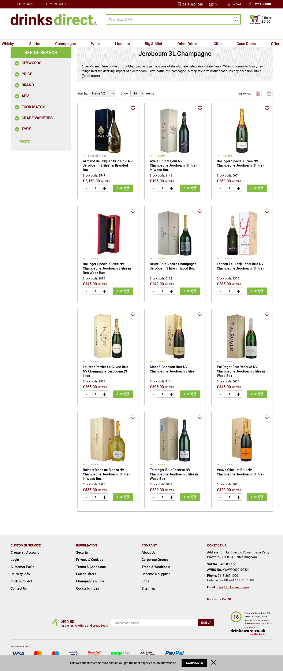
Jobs (145, 581)
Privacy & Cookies (89, 559)
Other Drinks (184, 34)
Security (82, 552)
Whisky (18, 34)
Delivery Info (20, 574)
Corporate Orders (155, 559)
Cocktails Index (87, 588)
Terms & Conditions (91, 566)
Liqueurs (123, 34)
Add (119, 188)
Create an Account (25, 552)
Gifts (212, 34)
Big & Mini (152, 34)
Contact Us (19, 588)
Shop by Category (53, 4)
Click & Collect (21, 581)
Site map (148, 588)
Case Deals (238, 34)
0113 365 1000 (193, 4)
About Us (148, 552)
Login (15, 559)
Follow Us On (216, 599)
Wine (98, 34)
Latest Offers (86, 574)
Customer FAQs (22, 566)
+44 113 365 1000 (241, 580)
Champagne (71, 34)
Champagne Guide (90, 581)
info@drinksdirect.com (233, 587)
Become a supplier (156, 574)
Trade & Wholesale (156, 566)
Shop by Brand (24, 4)
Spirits (42, 34)
